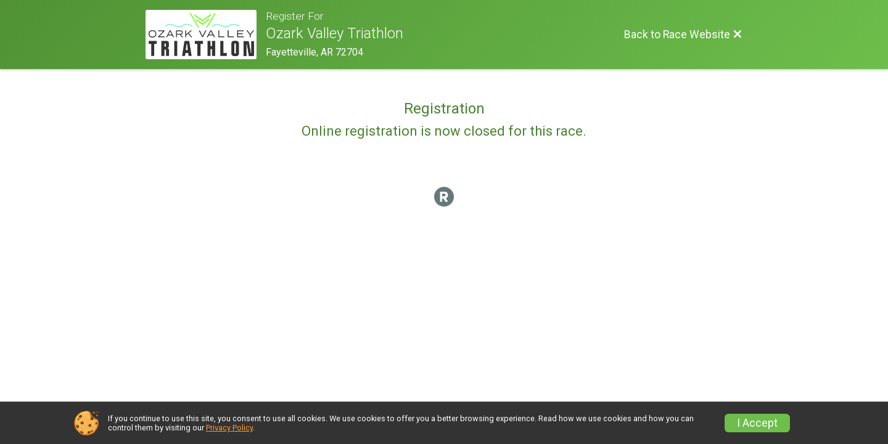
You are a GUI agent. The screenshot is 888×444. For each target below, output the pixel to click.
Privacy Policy (229, 427)
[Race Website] (206, 34)
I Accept (757, 423)
